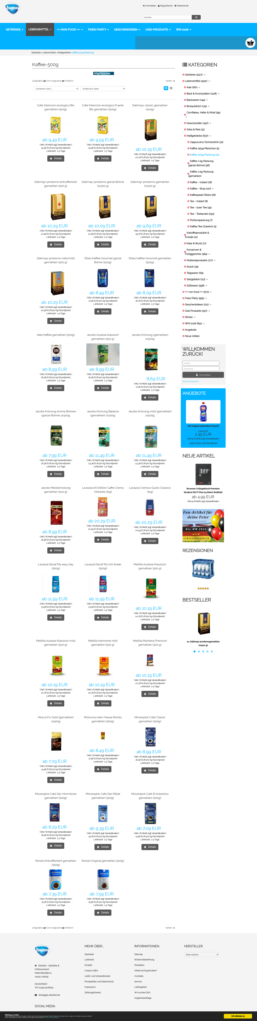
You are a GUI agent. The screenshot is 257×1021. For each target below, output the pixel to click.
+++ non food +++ (70, 23)
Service (138, 974)
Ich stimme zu (238, 1013)
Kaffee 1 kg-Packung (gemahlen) (200, 167)
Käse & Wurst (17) (196, 236)
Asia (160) (193, 80)
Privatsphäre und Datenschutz (99, 974)
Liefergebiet (140, 979)
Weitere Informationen (73, 1017)
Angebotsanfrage (142, 990)
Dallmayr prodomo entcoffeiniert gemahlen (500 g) (55, 179)
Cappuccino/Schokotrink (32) (206, 135)
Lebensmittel (40, 23)
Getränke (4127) (195, 68)
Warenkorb (127, 5)
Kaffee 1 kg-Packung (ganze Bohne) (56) (200, 156)
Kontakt (88, 958)
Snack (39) (192, 260)
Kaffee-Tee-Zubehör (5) (203, 220)
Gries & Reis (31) (196, 123)
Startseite (89, 948)
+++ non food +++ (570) (198, 285)
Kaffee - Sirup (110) (202, 182)
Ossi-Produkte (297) (197, 304)
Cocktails (138, 969)
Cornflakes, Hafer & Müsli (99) (202, 108)
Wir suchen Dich (142, 985)
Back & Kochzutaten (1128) (203, 87)
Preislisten (139, 958)
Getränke (14, 23)
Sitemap (138, 948)
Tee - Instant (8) (199, 194)
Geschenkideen (127, 23)
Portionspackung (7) (201, 213)
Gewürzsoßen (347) (199, 116)
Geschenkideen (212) (198, 298)
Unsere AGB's (91, 964)
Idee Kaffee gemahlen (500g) (55, 328)
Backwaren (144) (197, 93)
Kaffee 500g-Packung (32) (204, 148)
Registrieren (111, 5)
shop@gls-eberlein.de (49, 988)
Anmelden (95, 5)
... (203, 576)
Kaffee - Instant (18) (201, 175)
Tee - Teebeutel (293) (202, 207)
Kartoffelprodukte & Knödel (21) (197, 228)
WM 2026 (13, 36)
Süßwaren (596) (197, 279)
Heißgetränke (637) (199, 129)
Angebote (190, 323)
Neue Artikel (192, 329)
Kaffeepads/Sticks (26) (203, 188)
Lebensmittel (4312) (197, 74)
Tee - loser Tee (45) (201, 201)
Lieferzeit (89, 953)
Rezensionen (198, 544)
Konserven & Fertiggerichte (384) (197, 245)
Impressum (90, 979)
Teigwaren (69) (195, 266)
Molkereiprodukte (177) (201, 253)
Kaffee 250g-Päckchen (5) (204, 141)
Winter (190, 310)
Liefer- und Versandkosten (97, 969)
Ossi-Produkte (158, 23)
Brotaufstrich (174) (198, 99)
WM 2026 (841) (195, 317)
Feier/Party (98, 23)
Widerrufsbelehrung (144, 953)
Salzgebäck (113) (197, 272)
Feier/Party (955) (196, 291)
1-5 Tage (61, 144)
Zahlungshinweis (93, 985)
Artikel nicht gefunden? (145, 964)
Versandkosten (64, 138)
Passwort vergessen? (190, 375)
